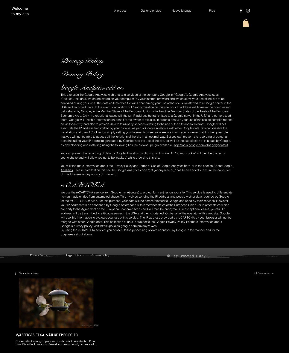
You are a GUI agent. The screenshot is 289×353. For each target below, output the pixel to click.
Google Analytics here (175, 166)
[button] (246, 23)
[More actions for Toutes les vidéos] (26, 273)
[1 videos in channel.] (144, 312)
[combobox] (264, 273)
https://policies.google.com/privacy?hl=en (128, 226)
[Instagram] (247, 10)
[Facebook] (241, 10)
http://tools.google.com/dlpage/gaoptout (201, 145)
